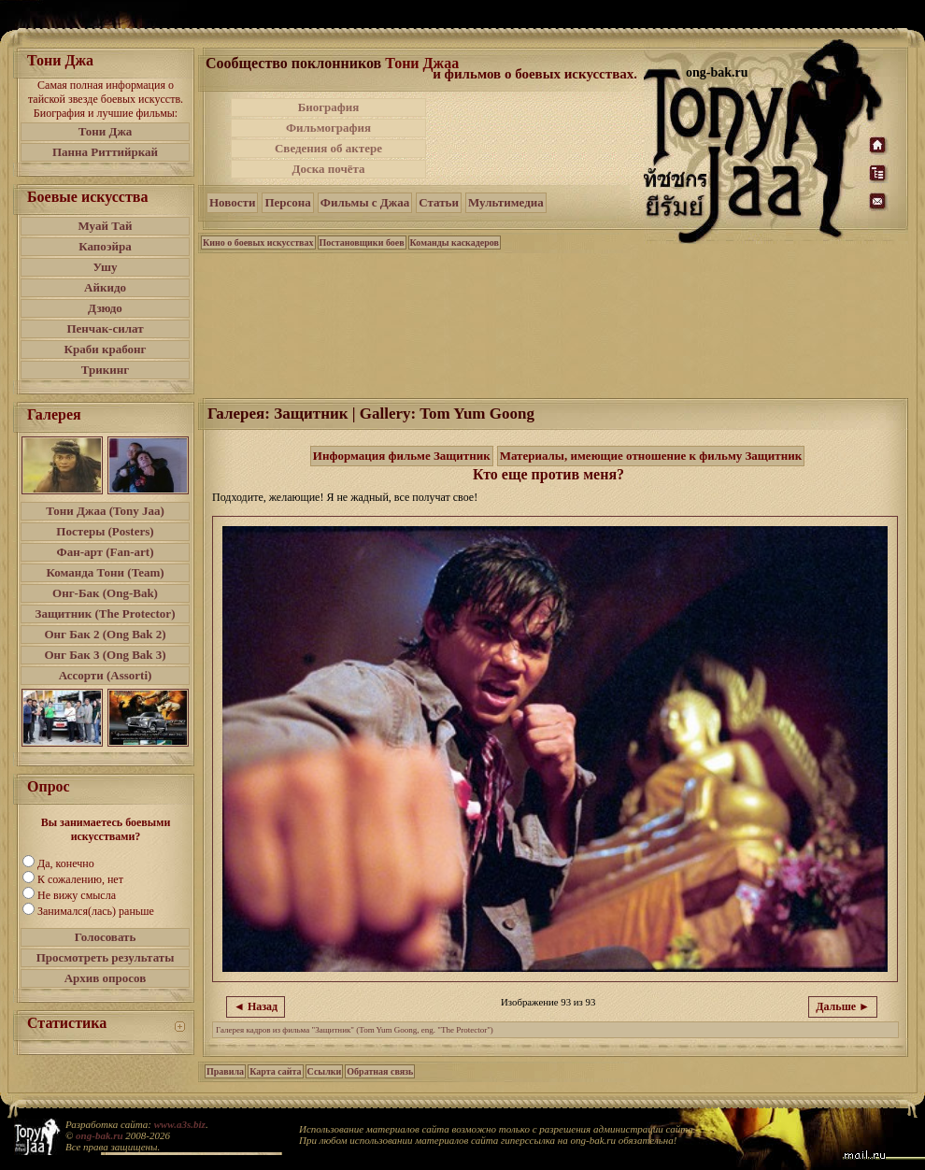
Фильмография (328, 128)
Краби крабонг (105, 349)
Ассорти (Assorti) (105, 675)
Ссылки (324, 1071)
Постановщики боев (362, 242)
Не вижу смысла (76, 895)
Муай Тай (105, 226)
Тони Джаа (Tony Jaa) (105, 511)
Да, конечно (65, 863)
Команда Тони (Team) (105, 572)
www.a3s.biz (180, 1124)
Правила (225, 1071)
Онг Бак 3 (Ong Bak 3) (104, 655)
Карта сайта (275, 1071)
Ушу (105, 267)
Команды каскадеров (454, 242)
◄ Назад (256, 1006)
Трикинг (105, 370)
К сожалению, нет (80, 879)
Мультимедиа (506, 202)
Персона (287, 202)
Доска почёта (328, 169)
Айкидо (105, 287)
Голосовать (105, 937)
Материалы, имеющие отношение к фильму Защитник (651, 456)
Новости (232, 202)
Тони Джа (105, 131)
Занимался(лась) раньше (95, 911)
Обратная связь (380, 1071)
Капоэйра (105, 246)
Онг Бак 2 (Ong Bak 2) (104, 634)
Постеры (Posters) (104, 531)
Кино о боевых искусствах (258, 242)
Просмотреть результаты (105, 957)
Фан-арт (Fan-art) (105, 552)
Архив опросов (105, 978)
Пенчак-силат (104, 328)
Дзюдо (105, 308)
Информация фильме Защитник (402, 456)
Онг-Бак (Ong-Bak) (105, 593)
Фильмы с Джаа (364, 202)
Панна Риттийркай (105, 152)
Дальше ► (843, 1006)
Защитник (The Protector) (106, 613)
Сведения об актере (328, 148)
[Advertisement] (536, 138)
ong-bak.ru (99, 1135)
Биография (329, 107)
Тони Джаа (422, 63)
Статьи (439, 202)
